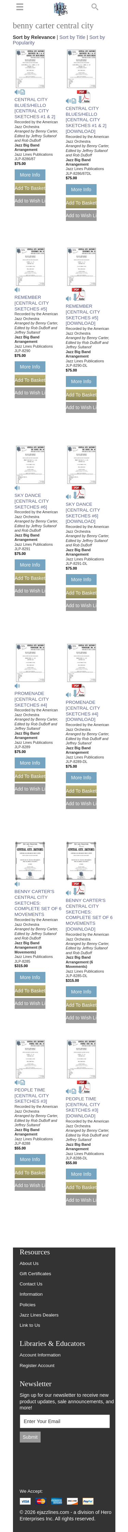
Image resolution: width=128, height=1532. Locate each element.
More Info (30, 175)
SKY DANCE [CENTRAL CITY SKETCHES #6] (32, 501)
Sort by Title (72, 37)
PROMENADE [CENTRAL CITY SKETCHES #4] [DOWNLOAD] (83, 711)
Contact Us (31, 1283)
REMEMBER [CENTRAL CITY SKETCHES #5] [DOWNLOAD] (83, 315)
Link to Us (30, 1325)
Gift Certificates (35, 1273)
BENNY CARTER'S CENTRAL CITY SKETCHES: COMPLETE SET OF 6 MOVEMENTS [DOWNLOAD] (89, 915)
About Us (29, 1263)
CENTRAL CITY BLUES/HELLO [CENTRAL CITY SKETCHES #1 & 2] (35, 108)
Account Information (40, 1354)
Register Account (37, 1365)
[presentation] (66, 1461)
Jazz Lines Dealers (39, 1315)
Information (31, 1294)
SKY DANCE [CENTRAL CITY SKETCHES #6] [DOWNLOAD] (83, 513)
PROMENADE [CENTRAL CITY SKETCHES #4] (32, 699)
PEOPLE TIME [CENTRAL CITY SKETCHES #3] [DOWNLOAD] (83, 1107)
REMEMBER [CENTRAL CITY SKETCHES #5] (32, 303)
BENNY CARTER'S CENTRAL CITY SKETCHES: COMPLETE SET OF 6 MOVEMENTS (38, 903)
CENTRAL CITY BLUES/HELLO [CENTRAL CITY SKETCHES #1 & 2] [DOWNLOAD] (86, 120)
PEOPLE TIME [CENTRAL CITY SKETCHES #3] (32, 1095)
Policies (28, 1304)
